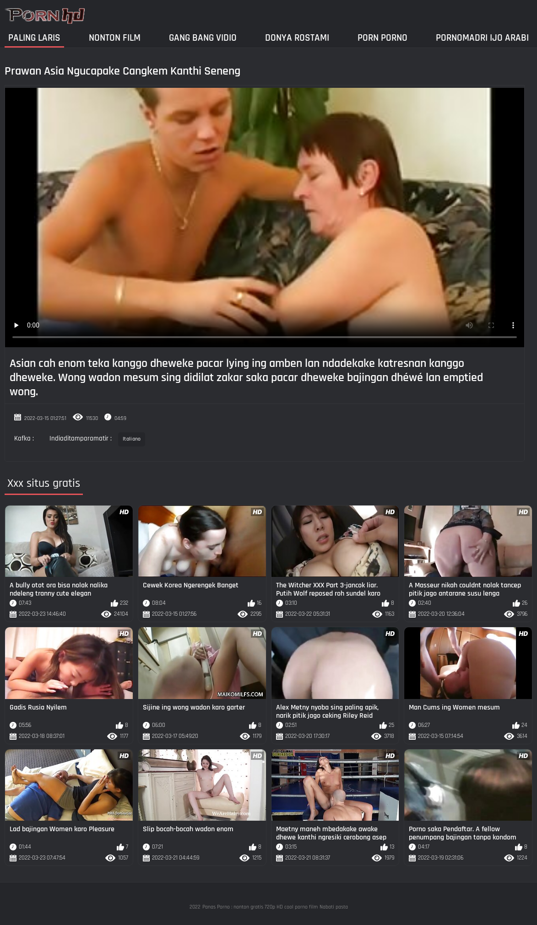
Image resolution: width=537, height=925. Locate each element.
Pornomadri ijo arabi (482, 38)
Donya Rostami (297, 38)
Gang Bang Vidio (203, 38)
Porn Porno (382, 38)
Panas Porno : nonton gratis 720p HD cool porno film (260, 906)
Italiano (132, 439)
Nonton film (115, 38)
